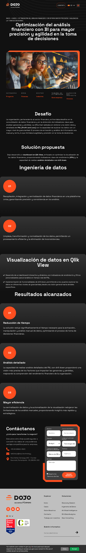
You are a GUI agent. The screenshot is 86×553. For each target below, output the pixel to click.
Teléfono (64, 449)
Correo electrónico (67, 429)
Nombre (49, 429)
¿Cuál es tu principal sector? (68, 438)
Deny (64, 549)
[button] (78, 5)
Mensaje (49, 459)
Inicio (8, 18)
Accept (74, 549)
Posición (49, 438)
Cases (14, 18)
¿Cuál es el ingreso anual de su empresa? (53, 449)
